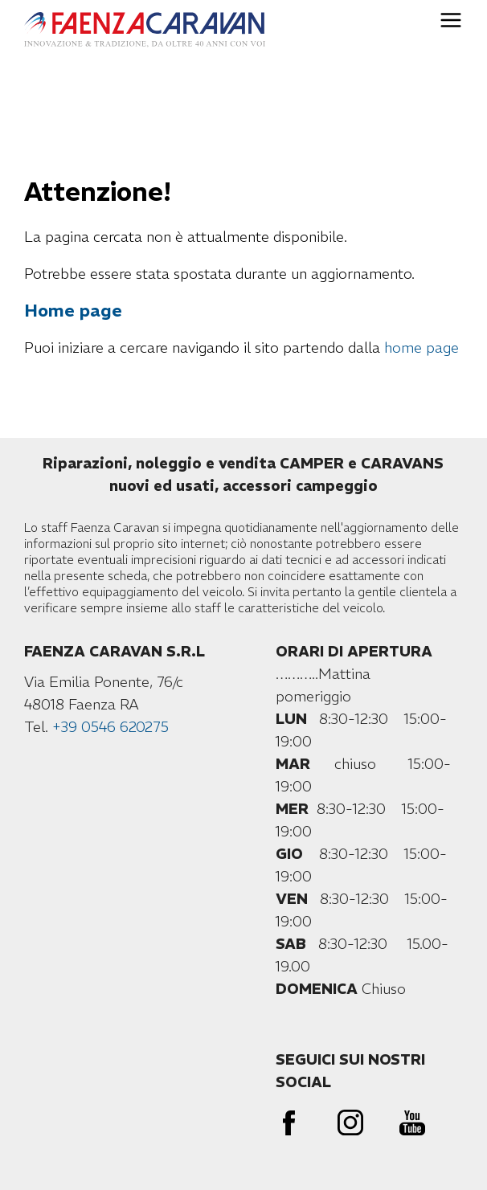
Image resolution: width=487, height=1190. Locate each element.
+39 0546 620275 (110, 727)
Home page (73, 310)
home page (421, 347)
